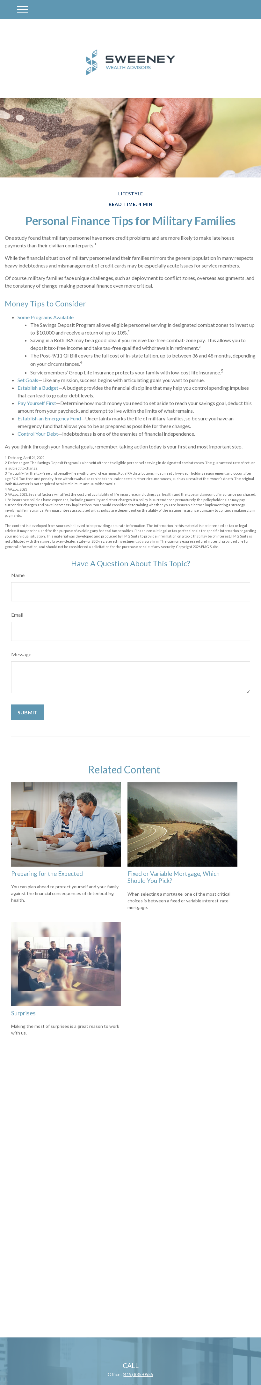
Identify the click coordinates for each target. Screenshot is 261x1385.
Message (21, 654)
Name (18, 575)
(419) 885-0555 (138, 1374)
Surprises (23, 1013)
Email (17, 615)
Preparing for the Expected (47, 873)
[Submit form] (27, 712)
